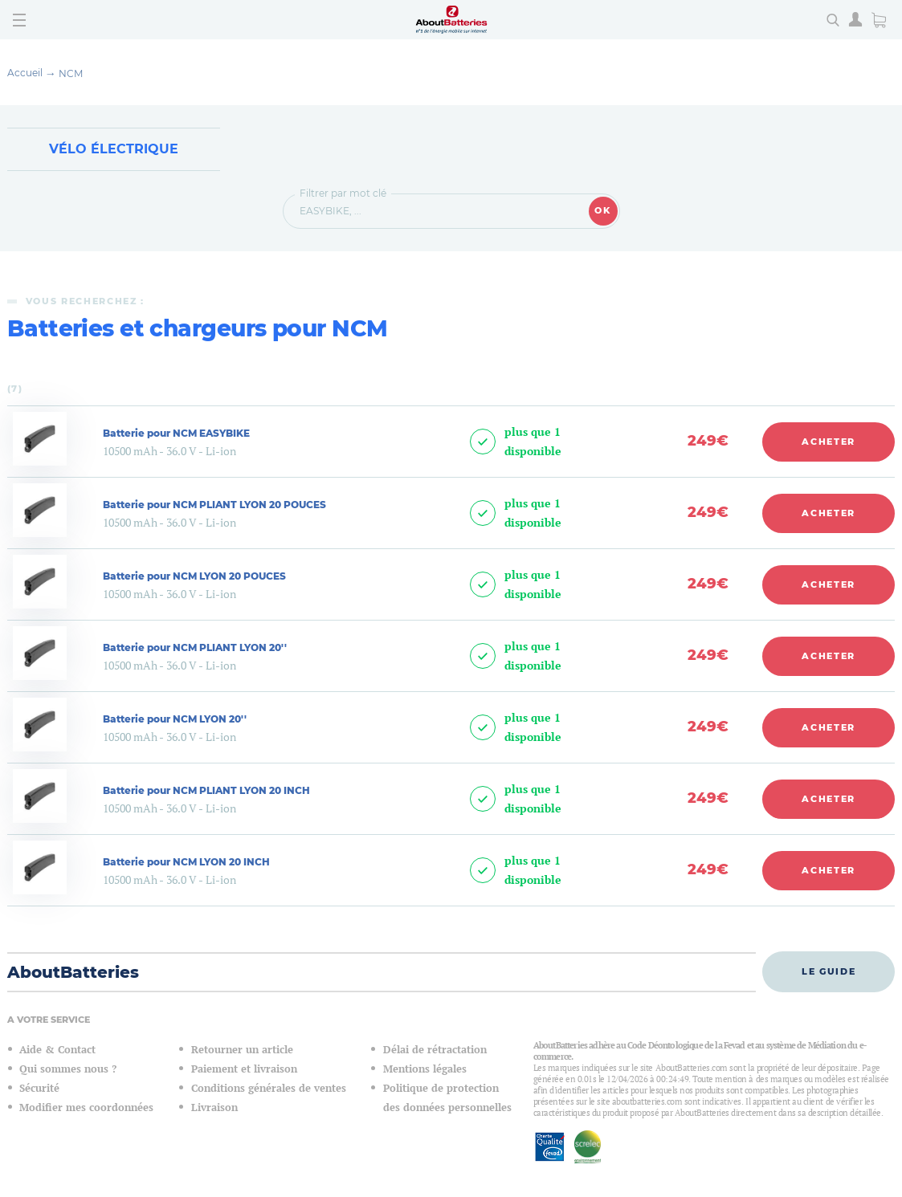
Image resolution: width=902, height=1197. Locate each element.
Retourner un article (242, 1050)
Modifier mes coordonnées (86, 1107)
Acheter (828, 441)
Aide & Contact (57, 1050)
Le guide (828, 971)
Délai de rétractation (435, 1050)
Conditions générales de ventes (268, 1088)
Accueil (25, 73)
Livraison (214, 1107)
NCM (71, 73)
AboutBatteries (73, 972)
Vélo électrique (113, 149)
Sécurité (39, 1088)
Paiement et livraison (244, 1069)
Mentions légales (425, 1069)
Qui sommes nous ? (67, 1069)
